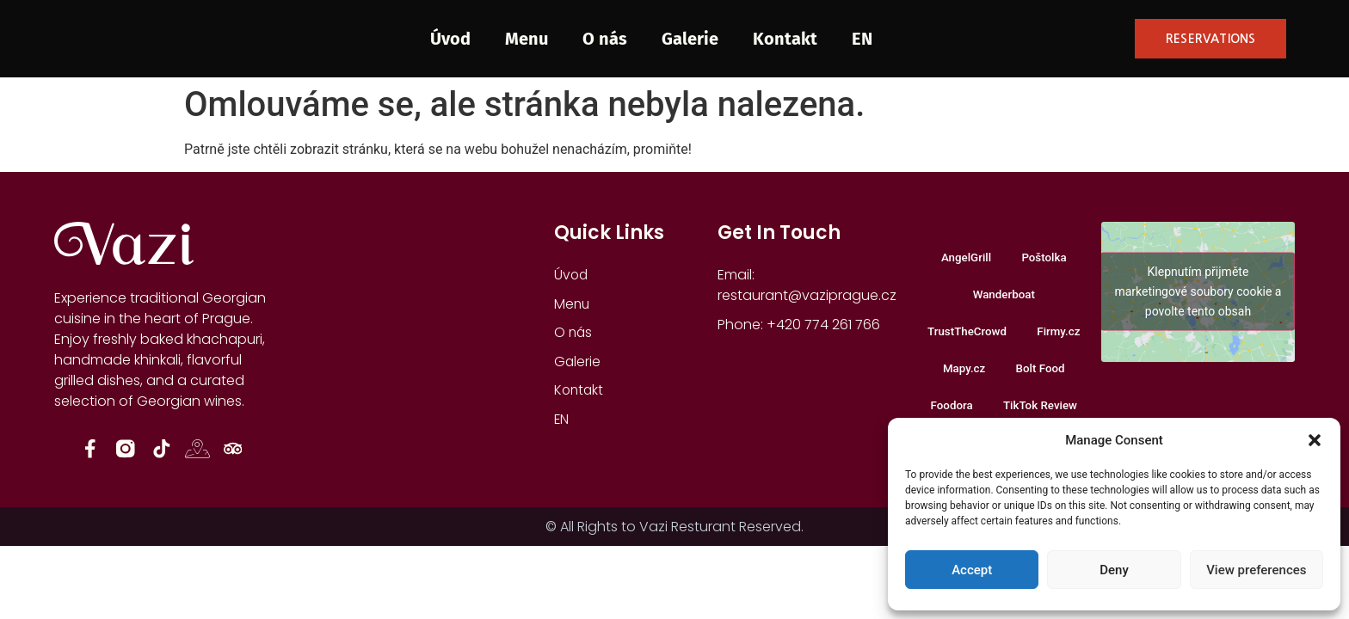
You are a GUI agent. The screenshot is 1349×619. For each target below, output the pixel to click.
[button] (1314, 440)
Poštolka (1047, 258)
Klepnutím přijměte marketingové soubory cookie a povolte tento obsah (1197, 291)
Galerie (690, 38)
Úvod (450, 38)
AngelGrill (963, 258)
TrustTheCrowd (964, 337)
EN (862, 38)
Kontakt (785, 38)
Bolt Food (1043, 377)
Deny (1114, 570)
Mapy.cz (960, 377)
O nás (604, 38)
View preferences (1256, 570)
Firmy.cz (1063, 337)
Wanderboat (1004, 298)
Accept (972, 570)
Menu (526, 38)
